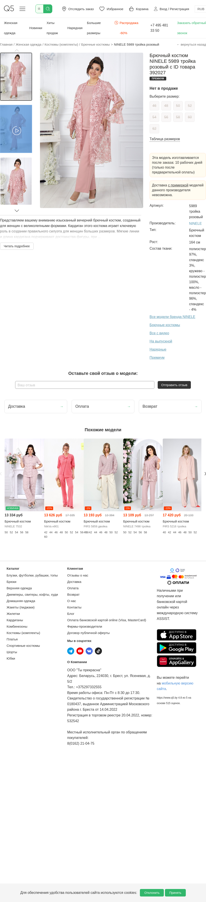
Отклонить (151, 893)
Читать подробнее (17, 246)
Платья (12, 639)
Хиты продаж (52, 28)
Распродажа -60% (126, 27)
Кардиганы (15, 620)
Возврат (73, 594)
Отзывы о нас (77, 575)
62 (154, 128)
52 (190, 106)
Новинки (35, 28)
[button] (16, 50)
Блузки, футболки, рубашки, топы (32, 575)
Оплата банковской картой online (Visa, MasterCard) (106, 620)
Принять (175, 893)
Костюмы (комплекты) (23, 633)
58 (178, 117)
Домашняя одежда (21, 601)
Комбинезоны (17, 626)
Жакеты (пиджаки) (20, 607)
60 (190, 117)
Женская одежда (10, 28)
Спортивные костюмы (23, 645)
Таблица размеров (165, 139)
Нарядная (75, 28)
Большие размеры (94, 28)
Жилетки (13, 614)
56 (166, 117)
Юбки (11, 658)
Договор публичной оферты (88, 633)
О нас (71, 601)
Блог (70, 614)
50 (178, 106)
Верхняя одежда (19, 588)
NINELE (195, 223)
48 (166, 106)
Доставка (74, 582)
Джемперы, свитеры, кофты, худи (32, 594)
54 (154, 117)
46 (154, 106)
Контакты (74, 607)
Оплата (73, 588)
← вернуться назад (191, 44)
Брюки (11, 582)
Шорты (12, 652)
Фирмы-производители (84, 626)
